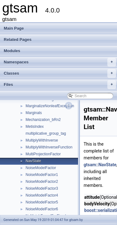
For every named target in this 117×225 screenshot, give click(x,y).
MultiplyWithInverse (42, 140)
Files (60, 84)
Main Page (14, 28)
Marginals (34, 113)
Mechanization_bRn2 (43, 120)
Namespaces (60, 62)
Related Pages (18, 39)
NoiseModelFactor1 (42, 174)
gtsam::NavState (100, 164)
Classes (60, 73)
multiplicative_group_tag (46, 133)
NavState (33, 161)
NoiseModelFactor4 (42, 195)
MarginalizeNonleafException (50, 106)
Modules (12, 50)
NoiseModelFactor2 (42, 181)
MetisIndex (35, 126)
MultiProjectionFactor (43, 154)
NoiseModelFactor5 (42, 202)
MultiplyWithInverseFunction (49, 147)
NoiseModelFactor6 (42, 209)
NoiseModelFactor (41, 168)
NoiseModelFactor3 (42, 188)
